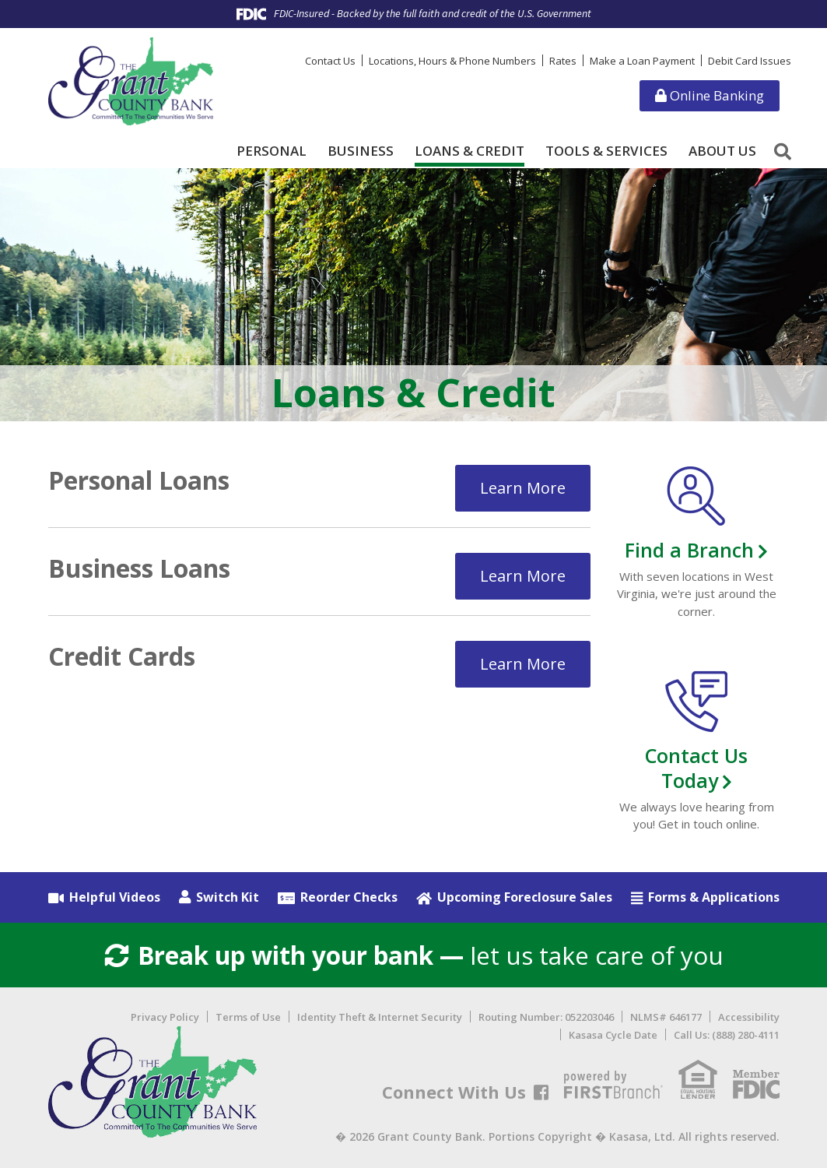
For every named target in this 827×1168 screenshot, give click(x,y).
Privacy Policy (165, 1018)
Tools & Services (606, 151)
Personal (272, 151)
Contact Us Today (696, 767)
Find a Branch (689, 550)
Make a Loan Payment (642, 61)
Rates (562, 61)
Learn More (523, 487)
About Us (722, 151)
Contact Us (330, 61)
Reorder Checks (349, 897)
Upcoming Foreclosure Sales (524, 897)
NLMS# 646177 (666, 1018)
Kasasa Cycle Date (613, 1035)
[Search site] (782, 151)
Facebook (541, 1092)
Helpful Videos (114, 897)
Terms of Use (248, 1018)
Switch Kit (227, 897)
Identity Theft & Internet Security (379, 1018)
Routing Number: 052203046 (546, 1018)
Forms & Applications (714, 897)
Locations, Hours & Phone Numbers (452, 61)
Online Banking (709, 95)
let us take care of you (413, 955)
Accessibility (749, 1018)
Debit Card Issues (749, 61)
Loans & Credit (469, 151)
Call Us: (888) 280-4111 (727, 1035)
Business (361, 151)
